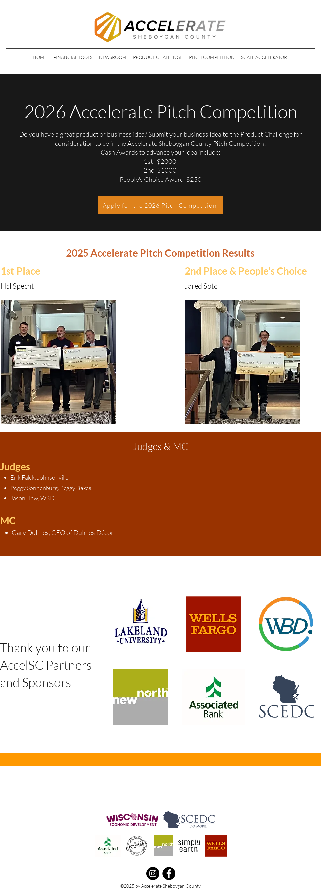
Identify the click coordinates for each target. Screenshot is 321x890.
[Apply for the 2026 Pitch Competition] (160, 205)
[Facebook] (168, 873)
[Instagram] (152, 873)
